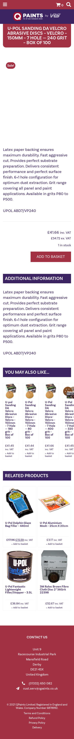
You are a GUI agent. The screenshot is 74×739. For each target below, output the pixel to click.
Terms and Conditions (37, 713)
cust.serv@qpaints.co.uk (40, 688)
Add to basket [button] (9, 454)
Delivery (37, 727)
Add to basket (51, 257)
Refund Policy (37, 718)
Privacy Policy (37, 722)
